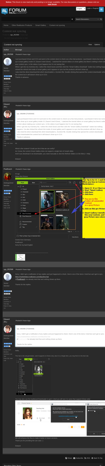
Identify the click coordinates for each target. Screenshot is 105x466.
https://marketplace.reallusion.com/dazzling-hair (32, 277)
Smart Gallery (40, 25)
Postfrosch (8, 169)
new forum (52, 4)
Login (89, 8)
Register (96, 8)
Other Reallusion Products (22, 25)
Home (6, 25)
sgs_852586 (14, 35)
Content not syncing (57, 25)
